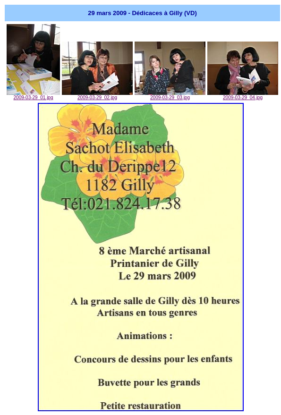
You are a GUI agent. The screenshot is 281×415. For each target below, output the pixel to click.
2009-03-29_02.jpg (97, 95)
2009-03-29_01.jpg (33, 95)
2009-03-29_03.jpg (170, 95)
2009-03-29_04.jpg (242, 95)
